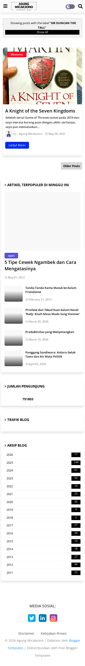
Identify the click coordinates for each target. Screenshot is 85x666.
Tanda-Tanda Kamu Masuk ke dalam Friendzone (50, 290)
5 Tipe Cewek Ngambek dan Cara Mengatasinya (40, 265)
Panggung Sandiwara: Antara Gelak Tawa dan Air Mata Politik (50, 354)
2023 (43, 478)
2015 (43, 541)
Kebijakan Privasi (54, 633)
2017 (43, 525)
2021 (43, 494)
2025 (43, 463)
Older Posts (71, 166)
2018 (43, 518)
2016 (43, 533)
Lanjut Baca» (17, 145)
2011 (43, 573)
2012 (43, 565)
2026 (43, 455)
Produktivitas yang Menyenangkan (49, 332)
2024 (43, 470)
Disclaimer (26, 633)
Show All (42, 32)
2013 (43, 557)
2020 (43, 502)
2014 (43, 549)
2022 (43, 486)
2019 (43, 510)
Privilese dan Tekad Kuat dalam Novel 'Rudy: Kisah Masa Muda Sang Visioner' (52, 312)
